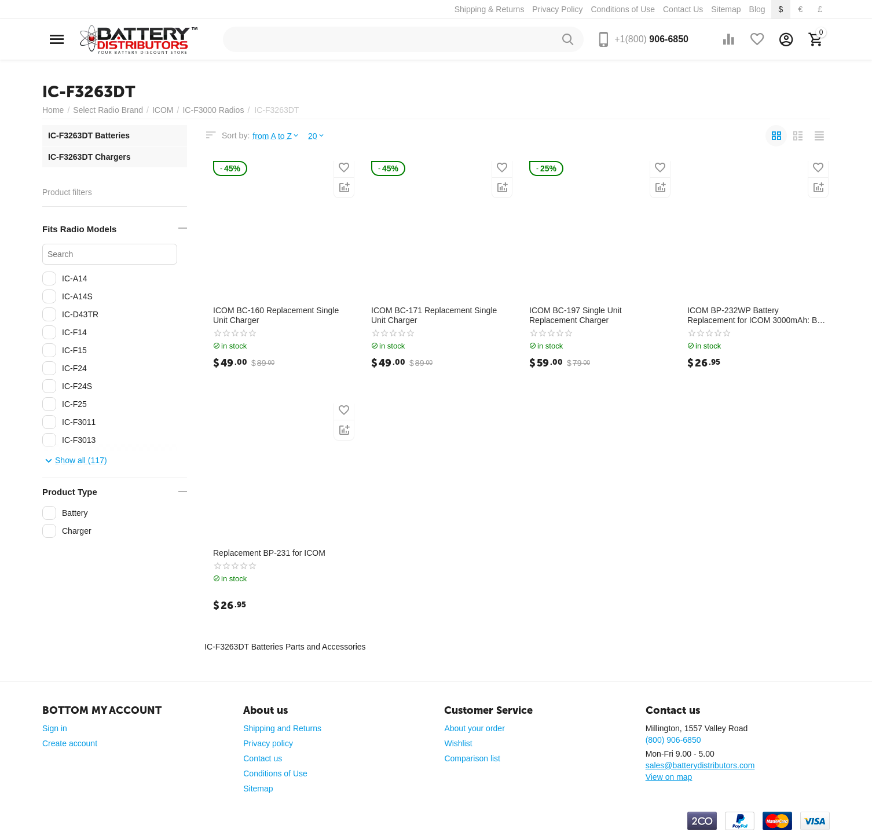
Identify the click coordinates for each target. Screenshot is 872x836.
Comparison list (472, 758)
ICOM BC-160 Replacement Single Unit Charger (276, 315)
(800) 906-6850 (673, 740)
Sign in (54, 728)
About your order (474, 728)
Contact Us (683, 9)
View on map (669, 777)
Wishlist (458, 743)
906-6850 (651, 39)
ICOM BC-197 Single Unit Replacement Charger (575, 315)
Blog (757, 9)
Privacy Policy (557, 9)
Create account (69, 743)
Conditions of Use (623, 9)
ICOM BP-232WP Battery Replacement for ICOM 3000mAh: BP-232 (756, 315)
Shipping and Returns (282, 728)
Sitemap (726, 9)
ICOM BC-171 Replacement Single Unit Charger (434, 315)
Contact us (262, 758)
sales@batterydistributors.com (700, 765)
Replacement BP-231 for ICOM (269, 553)
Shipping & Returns (490, 9)
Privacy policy (268, 743)
